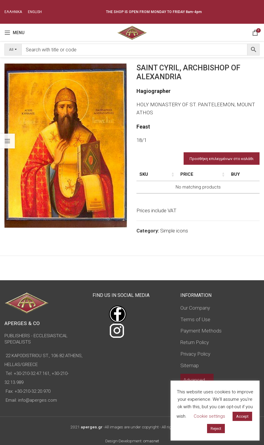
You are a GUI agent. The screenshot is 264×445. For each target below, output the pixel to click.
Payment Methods (201, 331)
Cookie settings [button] (209, 416)
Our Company (195, 308)
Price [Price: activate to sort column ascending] (230, 174)
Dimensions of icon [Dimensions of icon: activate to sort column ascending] (196, 177)
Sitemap (189, 365)
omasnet (151, 440)
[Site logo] (132, 32)
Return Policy (194, 342)
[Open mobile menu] (14, 33)
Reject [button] (216, 428)
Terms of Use (195, 319)
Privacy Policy (195, 354)
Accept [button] (242, 416)
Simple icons (174, 237)
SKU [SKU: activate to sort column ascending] (143, 174)
